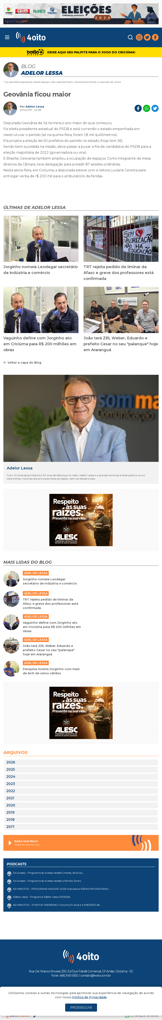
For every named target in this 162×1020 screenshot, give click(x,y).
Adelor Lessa (35, 106)
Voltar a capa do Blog (22, 362)
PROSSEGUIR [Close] (81, 1007)
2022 (10, 791)
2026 (10, 762)
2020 (10, 805)
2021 (10, 798)
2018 (10, 820)
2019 (10, 812)
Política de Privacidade (89, 997)
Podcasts (16, 864)
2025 (10, 769)
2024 (10, 777)
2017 (10, 827)
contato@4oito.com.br (95, 975)
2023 (10, 784)
